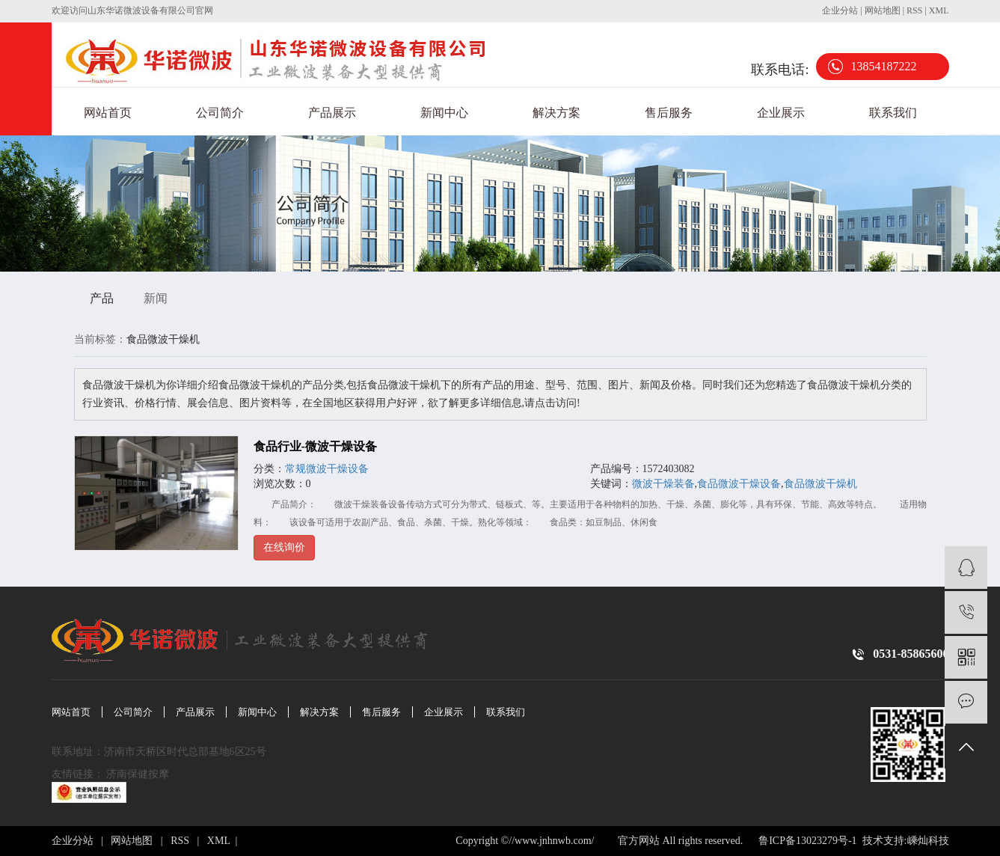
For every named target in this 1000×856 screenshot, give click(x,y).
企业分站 (840, 10)
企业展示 (781, 112)
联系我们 (893, 112)
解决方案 (556, 112)
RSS (914, 10)
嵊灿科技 (928, 840)
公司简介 (220, 112)
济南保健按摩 (139, 774)
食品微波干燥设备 (739, 483)
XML (939, 10)
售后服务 (669, 112)
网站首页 (108, 112)
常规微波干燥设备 (327, 468)
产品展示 (332, 112)
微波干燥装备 (663, 483)
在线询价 (284, 547)
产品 (102, 298)
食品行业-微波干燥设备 (315, 446)
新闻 (156, 298)
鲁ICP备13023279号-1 (806, 840)
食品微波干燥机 (820, 483)
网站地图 (884, 10)
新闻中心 (444, 112)
